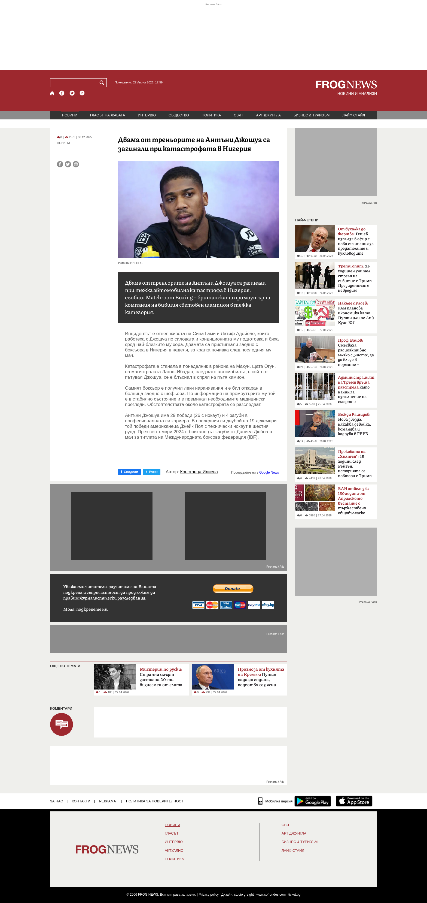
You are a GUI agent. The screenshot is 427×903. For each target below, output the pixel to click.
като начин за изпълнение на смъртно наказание (356, 391)
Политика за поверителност (155, 801)
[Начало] (52, 93)
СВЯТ (238, 115)
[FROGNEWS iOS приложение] (354, 801)
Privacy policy (209, 894)
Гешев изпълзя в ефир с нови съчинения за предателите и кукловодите (356, 241)
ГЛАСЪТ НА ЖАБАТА (107, 115)
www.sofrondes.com (271, 894)
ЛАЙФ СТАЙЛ (353, 115)
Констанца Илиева (199, 472)
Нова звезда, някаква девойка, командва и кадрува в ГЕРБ (354, 424)
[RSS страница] (82, 93)
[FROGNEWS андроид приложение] (312, 801)
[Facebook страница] (62, 93)
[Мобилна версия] (275, 801)
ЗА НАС (56, 801)
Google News (269, 472)
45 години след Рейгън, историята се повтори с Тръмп (355, 463)
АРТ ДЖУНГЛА (268, 115)
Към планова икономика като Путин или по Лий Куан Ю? (356, 313)
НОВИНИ (69, 115)
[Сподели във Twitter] (68, 164)
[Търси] (102, 83)
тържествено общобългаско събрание (353, 502)
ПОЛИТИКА (211, 115)
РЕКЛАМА (107, 801)
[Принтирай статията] (76, 164)
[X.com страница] (72, 93)
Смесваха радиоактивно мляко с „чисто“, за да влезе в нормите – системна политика (356, 354)
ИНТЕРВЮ (147, 115)
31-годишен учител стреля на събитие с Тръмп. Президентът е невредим (355, 278)
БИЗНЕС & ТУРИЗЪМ (312, 115)
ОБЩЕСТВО (179, 115)
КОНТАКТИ (81, 801)
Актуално (174, 851)
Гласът (171, 833)
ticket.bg (294, 894)
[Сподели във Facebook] (60, 164)
